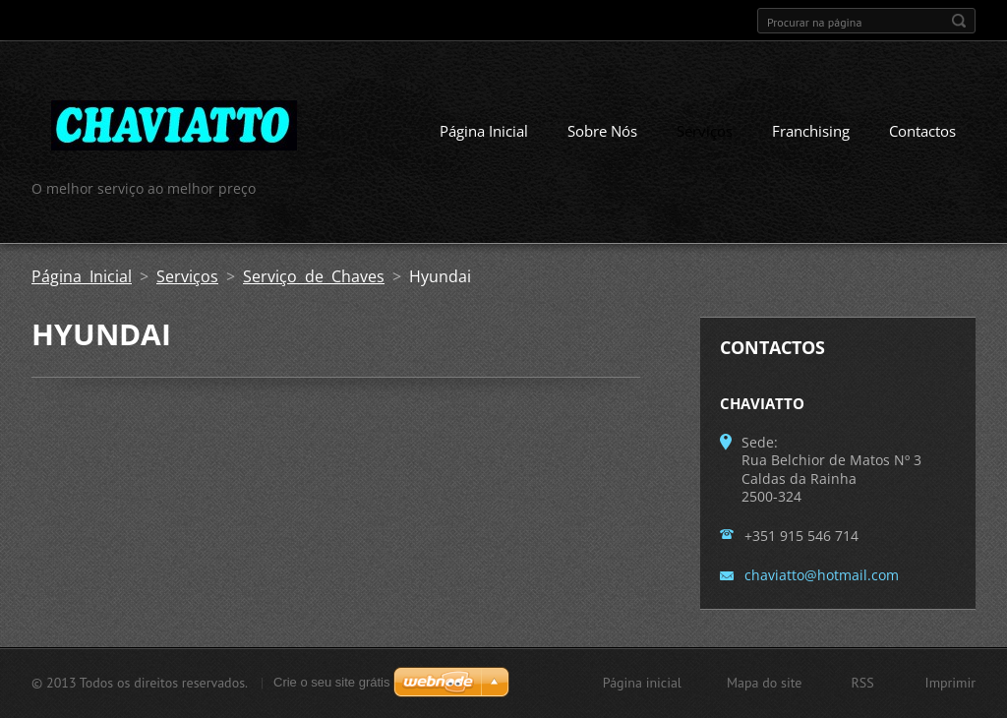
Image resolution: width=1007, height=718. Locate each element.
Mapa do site (764, 682)
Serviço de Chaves (314, 276)
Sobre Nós (602, 131)
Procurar (959, 20)
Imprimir (950, 682)
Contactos (922, 131)
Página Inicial (484, 131)
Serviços (705, 131)
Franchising (811, 131)
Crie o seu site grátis (331, 682)
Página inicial (642, 682)
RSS (862, 682)
